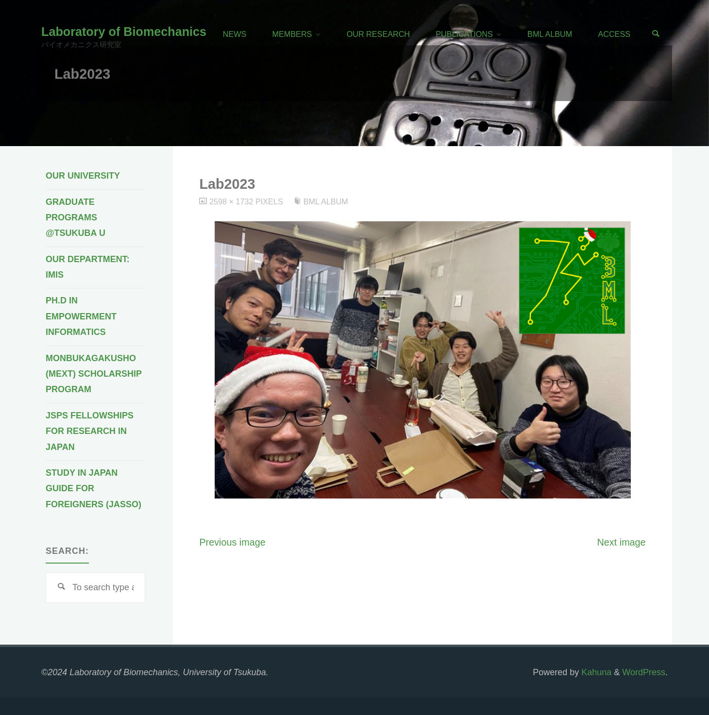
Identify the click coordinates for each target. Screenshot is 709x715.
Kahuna (595, 672)
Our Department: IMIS (88, 267)
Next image (621, 542)
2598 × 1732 (232, 201)
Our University (83, 176)
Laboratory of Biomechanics (123, 31)
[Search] (655, 34)
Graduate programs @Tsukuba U (75, 217)
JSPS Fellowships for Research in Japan (90, 431)
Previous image (232, 542)
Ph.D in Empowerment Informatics (81, 316)
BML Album (326, 201)
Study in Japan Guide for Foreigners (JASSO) (93, 488)
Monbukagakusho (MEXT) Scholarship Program (94, 374)
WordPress (643, 672)
